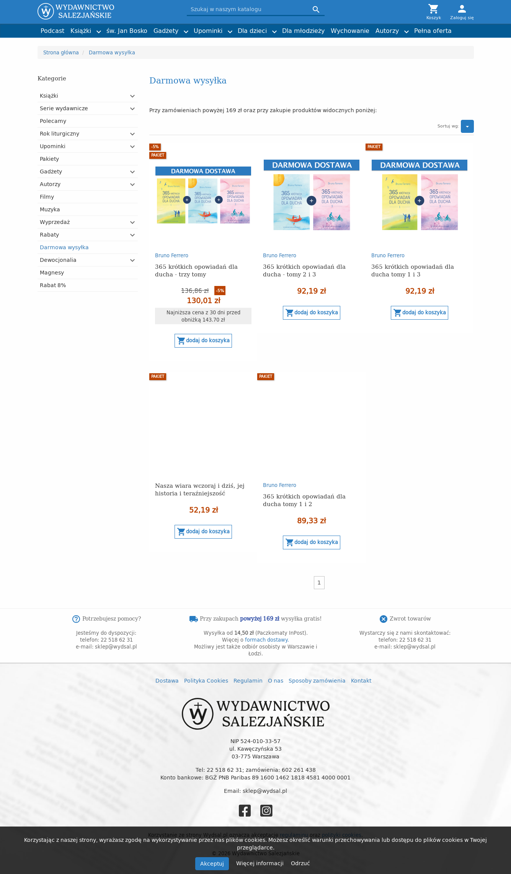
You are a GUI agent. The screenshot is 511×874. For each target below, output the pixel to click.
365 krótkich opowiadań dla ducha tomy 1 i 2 (304, 499)
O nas (275, 680)
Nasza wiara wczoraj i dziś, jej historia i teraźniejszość (200, 489)
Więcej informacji (260, 863)
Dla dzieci (252, 30)
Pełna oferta (433, 30)
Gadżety (165, 30)
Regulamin (248, 680)
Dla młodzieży (303, 30)
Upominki (208, 30)
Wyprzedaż (55, 222)
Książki (80, 30)
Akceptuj (212, 863)
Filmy (47, 197)
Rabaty (49, 234)
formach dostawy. (267, 640)
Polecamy (53, 121)
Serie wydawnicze (64, 108)
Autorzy (387, 30)
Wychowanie (350, 30)
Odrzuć (300, 863)
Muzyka (50, 209)
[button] (133, 96)
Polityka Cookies (206, 680)
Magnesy (52, 272)
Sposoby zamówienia (317, 680)
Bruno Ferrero (171, 255)
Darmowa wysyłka (64, 247)
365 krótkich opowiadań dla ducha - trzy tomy (196, 270)
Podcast (52, 30)
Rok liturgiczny (59, 133)
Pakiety (49, 159)
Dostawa (167, 680)
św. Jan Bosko (126, 30)
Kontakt (361, 680)
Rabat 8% (53, 285)
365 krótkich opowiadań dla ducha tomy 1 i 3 (412, 270)
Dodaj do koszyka (203, 340)
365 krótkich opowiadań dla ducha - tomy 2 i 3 (304, 270)
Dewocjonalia (58, 260)
